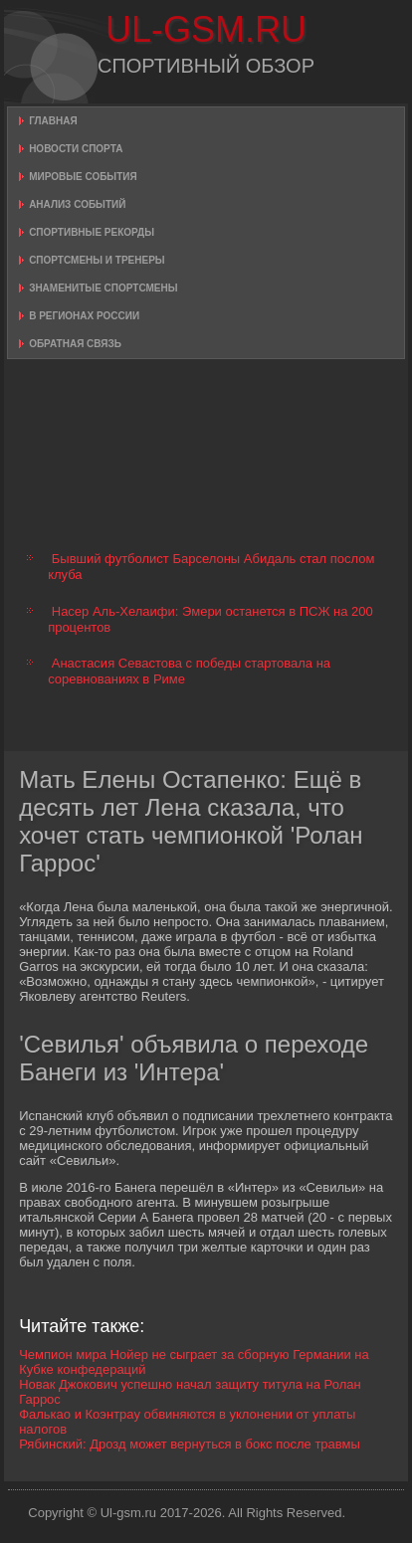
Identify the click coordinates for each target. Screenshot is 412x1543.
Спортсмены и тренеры (96, 260)
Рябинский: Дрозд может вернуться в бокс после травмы (189, 1444)
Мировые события (83, 176)
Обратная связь (75, 343)
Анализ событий (77, 204)
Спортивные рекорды (91, 232)
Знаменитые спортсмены (103, 288)
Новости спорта (75, 148)
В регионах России (84, 315)
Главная (53, 120)
